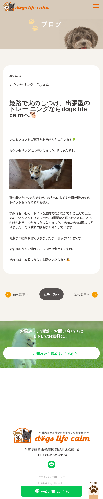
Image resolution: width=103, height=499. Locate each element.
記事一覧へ (51, 294)
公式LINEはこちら (51, 491)
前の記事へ (17, 294)
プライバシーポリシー (51, 477)
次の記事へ (86, 294)
